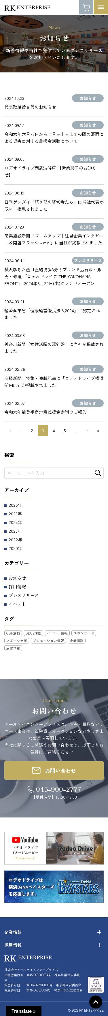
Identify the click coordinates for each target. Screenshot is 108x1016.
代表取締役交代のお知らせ (30, 107)
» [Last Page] (98, 430)
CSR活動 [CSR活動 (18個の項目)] (13, 632)
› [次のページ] (87, 430)
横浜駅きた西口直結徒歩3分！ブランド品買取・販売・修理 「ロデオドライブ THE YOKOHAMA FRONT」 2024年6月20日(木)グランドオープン (52, 276)
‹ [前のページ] (10, 430)
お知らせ (17, 578)
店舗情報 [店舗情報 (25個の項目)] (13, 647)
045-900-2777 (58, 789)
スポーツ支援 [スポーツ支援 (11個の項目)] (16, 640)
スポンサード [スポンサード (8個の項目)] (83, 632)
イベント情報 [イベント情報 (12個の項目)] (57, 632)
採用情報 (17, 586)
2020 (13, 548)
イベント (17, 604)
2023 (13, 531)
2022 (13, 539)
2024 (13, 522)
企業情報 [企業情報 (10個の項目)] (77, 640)
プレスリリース (24, 595)
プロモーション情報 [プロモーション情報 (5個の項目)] (48, 640)
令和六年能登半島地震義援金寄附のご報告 (45, 412)
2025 (13, 513)
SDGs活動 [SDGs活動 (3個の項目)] (33, 632)
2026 (13, 505)
